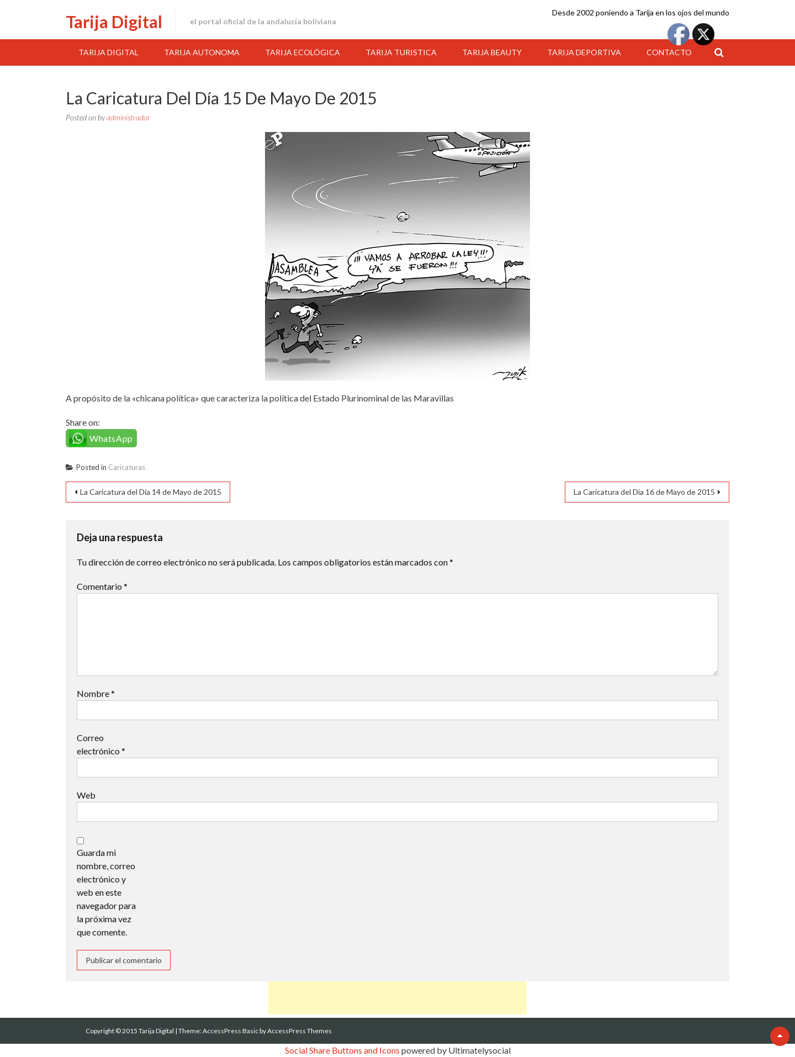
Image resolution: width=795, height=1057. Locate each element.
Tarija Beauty (492, 52)
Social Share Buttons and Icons (342, 1050)
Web (86, 795)
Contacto (669, 52)
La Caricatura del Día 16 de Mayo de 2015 (644, 491)
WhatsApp (111, 438)
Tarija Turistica (401, 52)
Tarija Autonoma (202, 52)
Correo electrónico (101, 744)
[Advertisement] (397, 997)
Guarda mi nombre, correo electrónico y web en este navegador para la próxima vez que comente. (106, 892)
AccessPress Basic (230, 1031)
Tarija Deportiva (584, 52)
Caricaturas (126, 467)
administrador (128, 117)
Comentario (102, 586)
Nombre (96, 693)
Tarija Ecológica (302, 52)
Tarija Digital (114, 21)
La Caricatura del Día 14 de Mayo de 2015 (150, 491)
